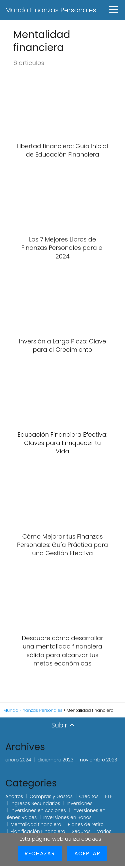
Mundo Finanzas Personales (50, 10)
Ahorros (14, 796)
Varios (104, 831)
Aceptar (87, 853)
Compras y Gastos (51, 796)
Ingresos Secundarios (35, 803)
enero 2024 (18, 759)
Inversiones (80, 803)
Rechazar (40, 853)
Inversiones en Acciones (38, 810)
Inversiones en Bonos (67, 817)
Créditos (88, 796)
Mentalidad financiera (36, 824)
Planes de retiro (86, 824)
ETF (108, 796)
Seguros (81, 831)
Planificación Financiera (38, 831)
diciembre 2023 (55, 759)
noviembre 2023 (98, 759)
